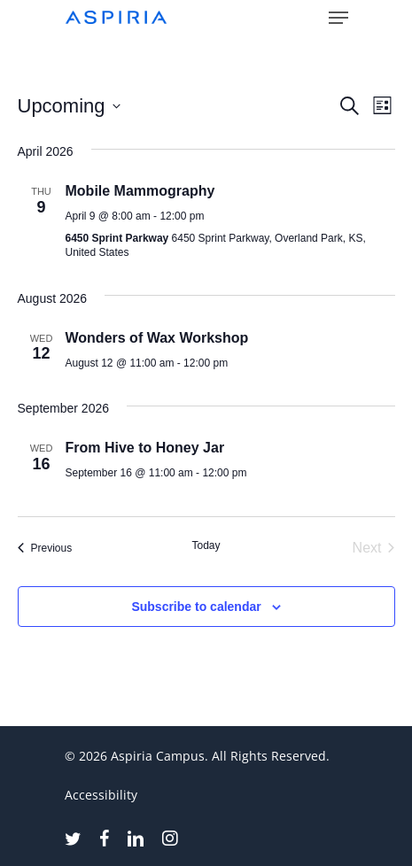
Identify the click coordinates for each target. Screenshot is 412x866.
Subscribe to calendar (195, 606)
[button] (338, 18)
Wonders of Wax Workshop (157, 337)
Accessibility (101, 794)
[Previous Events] (45, 548)
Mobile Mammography (140, 190)
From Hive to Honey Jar (145, 447)
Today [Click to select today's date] (205, 545)
